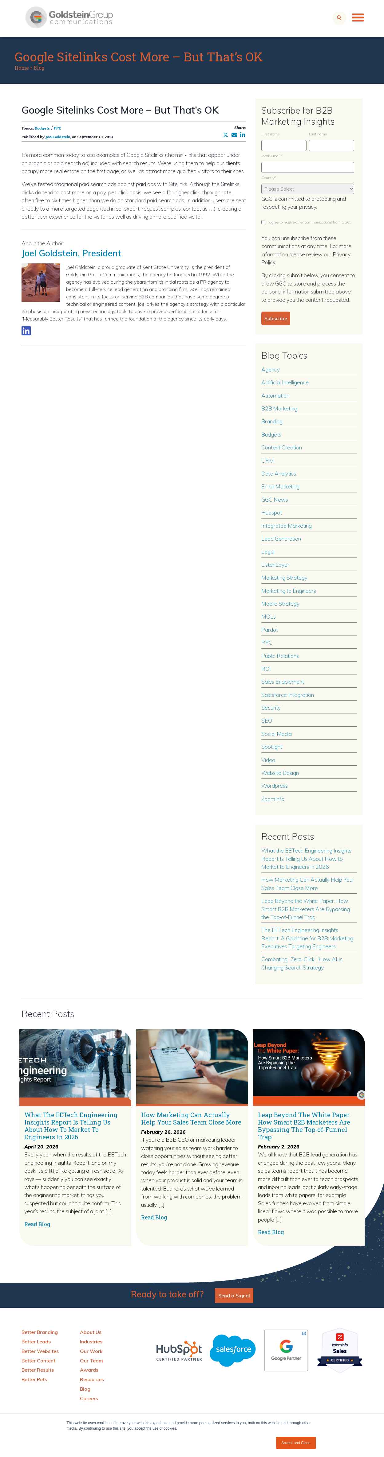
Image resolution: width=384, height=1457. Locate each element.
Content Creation (281, 447)
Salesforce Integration (287, 694)
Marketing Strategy (284, 577)
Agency (270, 369)
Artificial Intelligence (285, 382)
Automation (275, 395)
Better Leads (36, 1341)
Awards (89, 1370)
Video (268, 759)
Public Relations (280, 655)
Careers (89, 1398)
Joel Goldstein (58, 136)
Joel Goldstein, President (71, 252)
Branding (272, 421)
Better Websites (40, 1351)
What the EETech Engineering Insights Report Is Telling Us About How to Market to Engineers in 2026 (306, 858)
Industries (91, 1341)
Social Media (276, 733)
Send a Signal (234, 1295)
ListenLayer (275, 564)
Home (21, 67)
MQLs (268, 616)
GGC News (274, 499)
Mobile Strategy (280, 603)
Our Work (91, 1351)
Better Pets (34, 1379)
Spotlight (271, 746)
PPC (57, 128)
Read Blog (37, 1224)
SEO (266, 720)
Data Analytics (278, 473)
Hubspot (271, 512)
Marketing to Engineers (288, 590)
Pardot (269, 629)
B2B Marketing (279, 408)
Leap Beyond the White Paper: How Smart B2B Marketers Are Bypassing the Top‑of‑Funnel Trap (305, 908)
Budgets (42, 128)
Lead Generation (281, 538)
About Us (90, 1332)
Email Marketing (280, 486)
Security (271, 707)
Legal (268, 551)
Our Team (91, 1361)
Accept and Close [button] (295, 1443)
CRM (267, 460)
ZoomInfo (272, 798)
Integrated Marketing (286, 525)
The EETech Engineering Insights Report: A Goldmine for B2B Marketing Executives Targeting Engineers (307, 938)
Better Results (38, 1370)
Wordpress (274, 785)
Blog (39, 67)
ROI (266, 668)
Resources (92, 1379)
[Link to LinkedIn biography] (26, 330)
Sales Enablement (282, 681)
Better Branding (40, 1332)
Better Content (38, 1361)
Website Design (280, 772)
